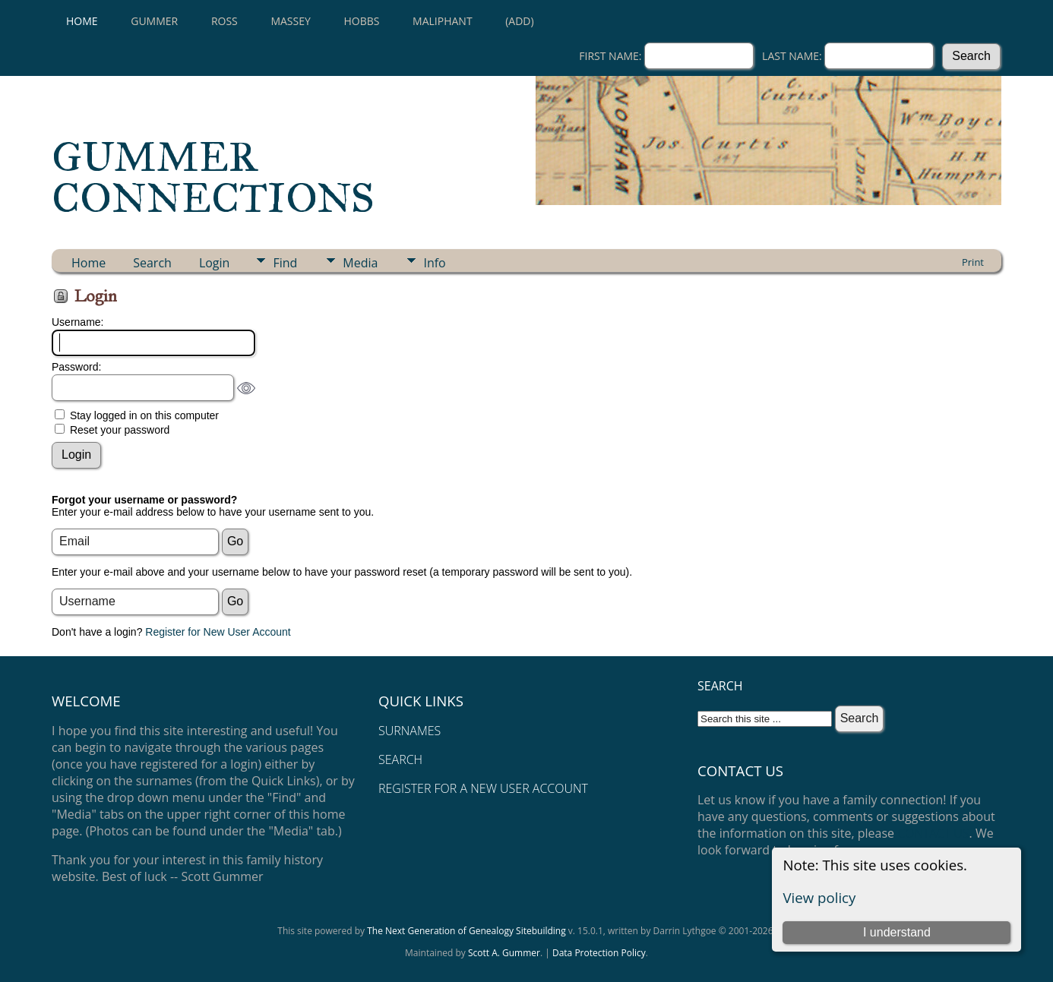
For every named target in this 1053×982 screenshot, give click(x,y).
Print (973, 262)
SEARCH (400, 759)
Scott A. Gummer (504, 952)
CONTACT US (933, 833)
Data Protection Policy (599, 952)
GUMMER (154, 21)
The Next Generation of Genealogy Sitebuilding (466, 930)
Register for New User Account (217, 632)
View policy (819, 897)
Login (214, 262)
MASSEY (290, 21)
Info (434, 262)
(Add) (519, 21)
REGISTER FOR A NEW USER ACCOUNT (483, 788)
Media (360, 262)
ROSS (224, 21)
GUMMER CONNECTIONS (213, 177)
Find (285, 262)
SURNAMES (409, 730)
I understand (897, 932)
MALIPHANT (443, 21)
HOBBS (361, 21)
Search (152, 262)
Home (82, 21)
